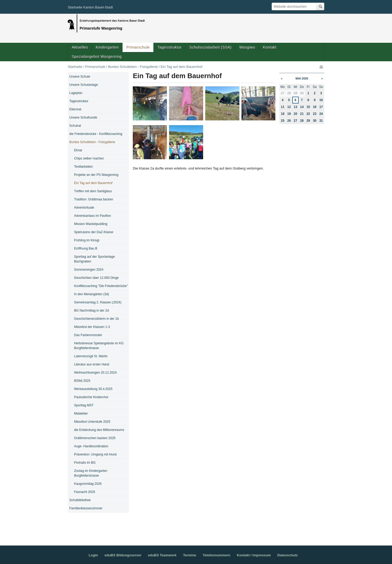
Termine (189, 555)
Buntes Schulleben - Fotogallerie (133, 67)
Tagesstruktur (169, 47)
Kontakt (269, 47)
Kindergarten (107, 47)
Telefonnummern (216, 555)
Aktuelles (80, 47)
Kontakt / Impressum (254, 555)
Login (93, 555)
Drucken (321, 67)
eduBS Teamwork (162, 555)
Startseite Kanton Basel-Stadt (90, 7)
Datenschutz (287, 555)
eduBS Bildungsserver (122, 555)
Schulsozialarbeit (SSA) (210, 47)
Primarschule (138, 47)
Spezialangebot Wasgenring (97, 56)
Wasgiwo (247, 47)
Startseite (75, 67)
